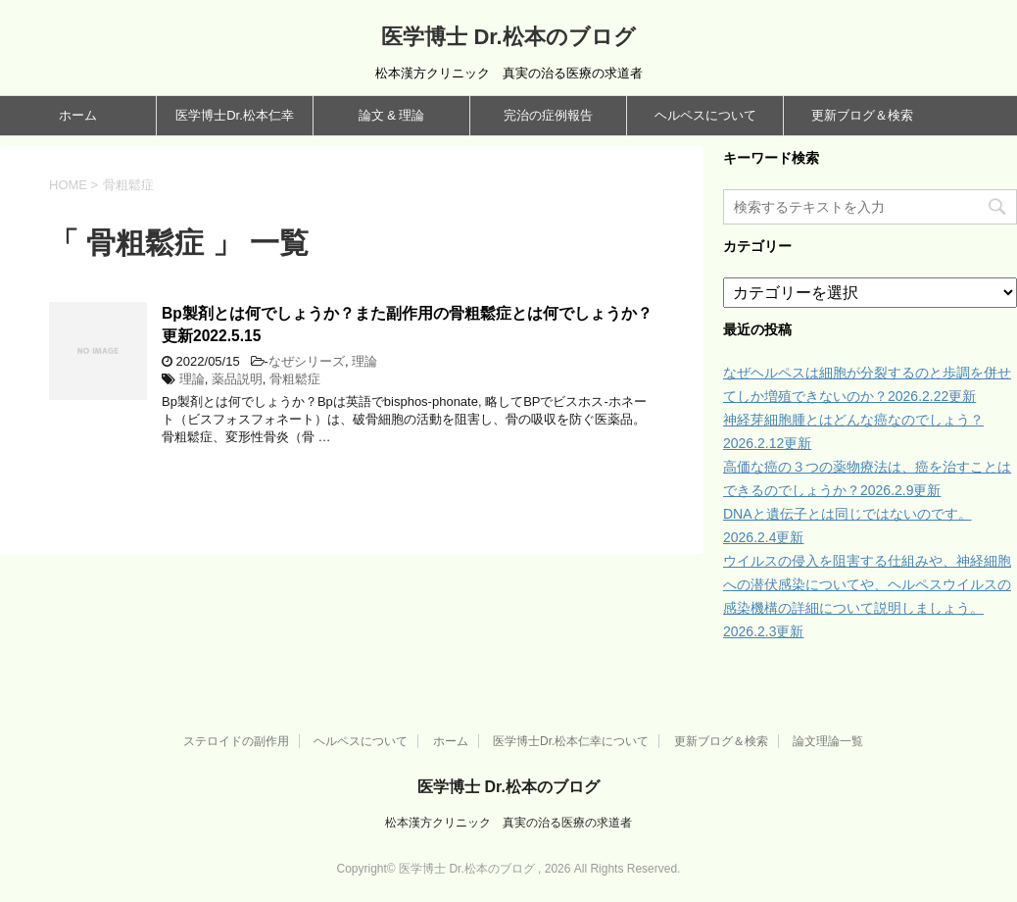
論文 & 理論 (392, 115)
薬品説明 (237, 379)
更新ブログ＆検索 (862, 115)
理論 (364, 361)
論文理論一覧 (828, 741)
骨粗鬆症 (294, 379)
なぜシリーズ (306, 361)
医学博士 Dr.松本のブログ (508, 37)
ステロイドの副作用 (236, 741)
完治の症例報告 (548, 115)
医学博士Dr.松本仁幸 (234, 115)
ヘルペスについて (705, 115)
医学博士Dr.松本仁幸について (571, 741)
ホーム (78, 115)
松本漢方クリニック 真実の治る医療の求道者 (508, 822)
